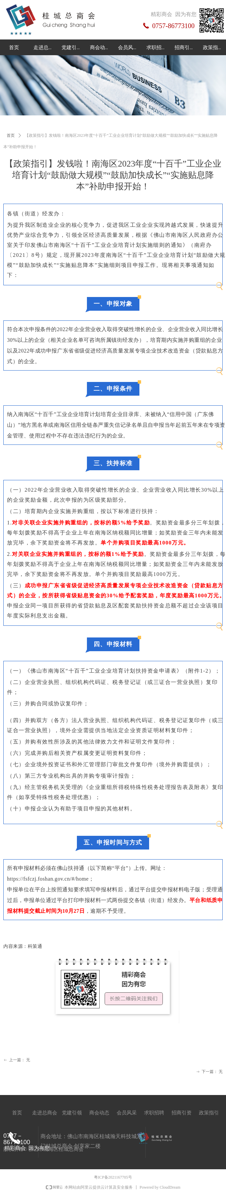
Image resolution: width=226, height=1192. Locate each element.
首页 (11, 135)
